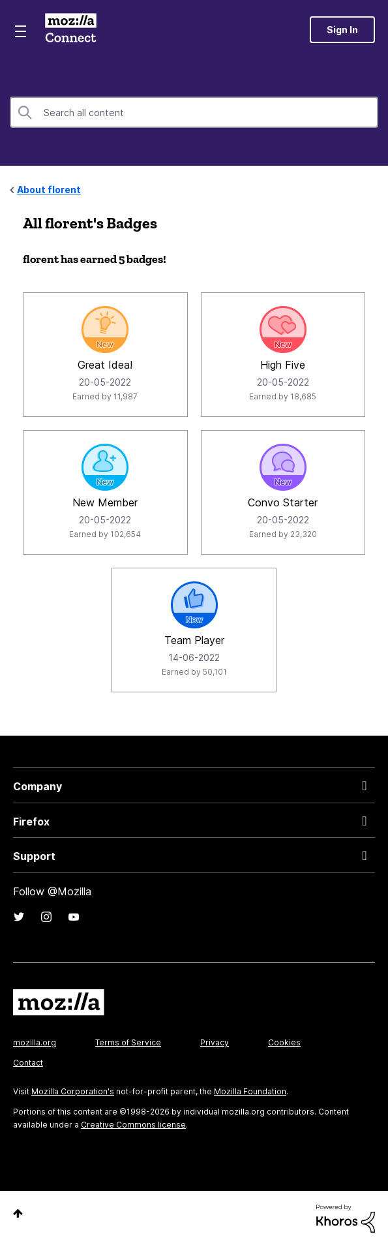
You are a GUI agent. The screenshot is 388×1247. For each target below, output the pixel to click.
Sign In (342, 29)
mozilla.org (34, 1042)
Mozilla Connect (70, 29)
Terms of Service (128, 1042)
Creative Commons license (133, 1125)
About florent (49, 189)
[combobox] (194, 112)
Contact (28, 1063)
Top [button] (18, 1213)
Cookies (284, 1042)
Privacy (214, 1042)
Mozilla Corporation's (72, 1091)
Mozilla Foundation (250, 1091)
